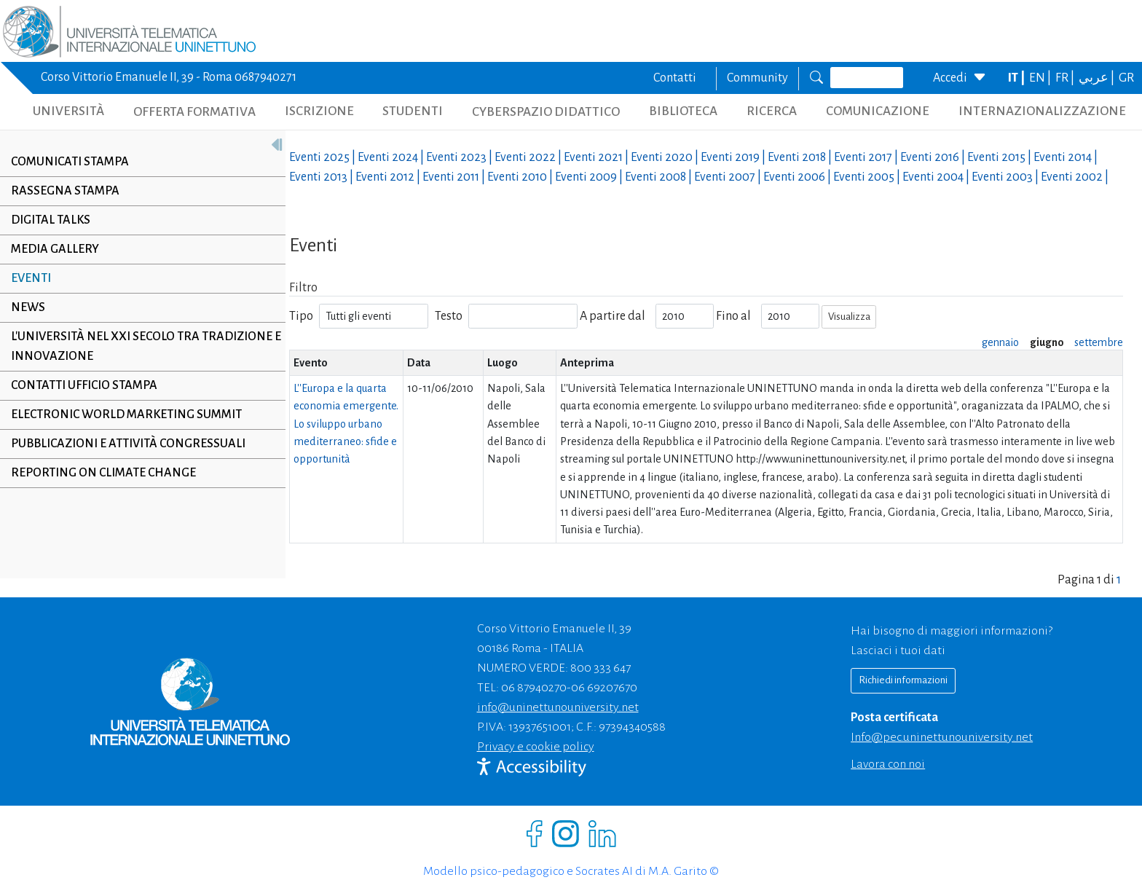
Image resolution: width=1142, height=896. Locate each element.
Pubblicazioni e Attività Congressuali (128, 443)
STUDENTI (412, 111)
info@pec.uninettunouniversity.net (942, 737)
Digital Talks (50, 220)
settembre (1098, 342)
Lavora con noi (888, 764)
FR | (1065, 78)
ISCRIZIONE (319, 111)
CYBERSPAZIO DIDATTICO (546, 112)
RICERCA (772, 111)
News (28, 307)
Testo (448, 316)
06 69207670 (604, 687)
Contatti (674, 78)
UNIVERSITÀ (68, 111)
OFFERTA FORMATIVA (194, 112)
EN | (1041, 78)
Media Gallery (55, 249)
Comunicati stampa (70, 161)
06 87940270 (534, 687)
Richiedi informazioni (903, 680)
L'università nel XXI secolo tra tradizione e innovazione (141, 346)
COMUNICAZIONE (877, 111)
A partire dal (612, 316)
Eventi (31, 278)
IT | (1017, 78)
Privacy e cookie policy (535, 746)
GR (1126, 78)
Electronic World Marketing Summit (126, 414)
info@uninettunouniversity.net (558, 707)
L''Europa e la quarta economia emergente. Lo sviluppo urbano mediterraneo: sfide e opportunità (346, 423)
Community (757, 78)
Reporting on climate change (103, 472)
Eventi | (323, 157)
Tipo (301, 316)
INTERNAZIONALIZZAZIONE (1042, 111)
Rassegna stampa (65, 190)
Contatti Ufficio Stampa (84, 385)
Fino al (733, 316)
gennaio (1000, 342)
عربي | (1098, 78)
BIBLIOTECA (683, 111)
